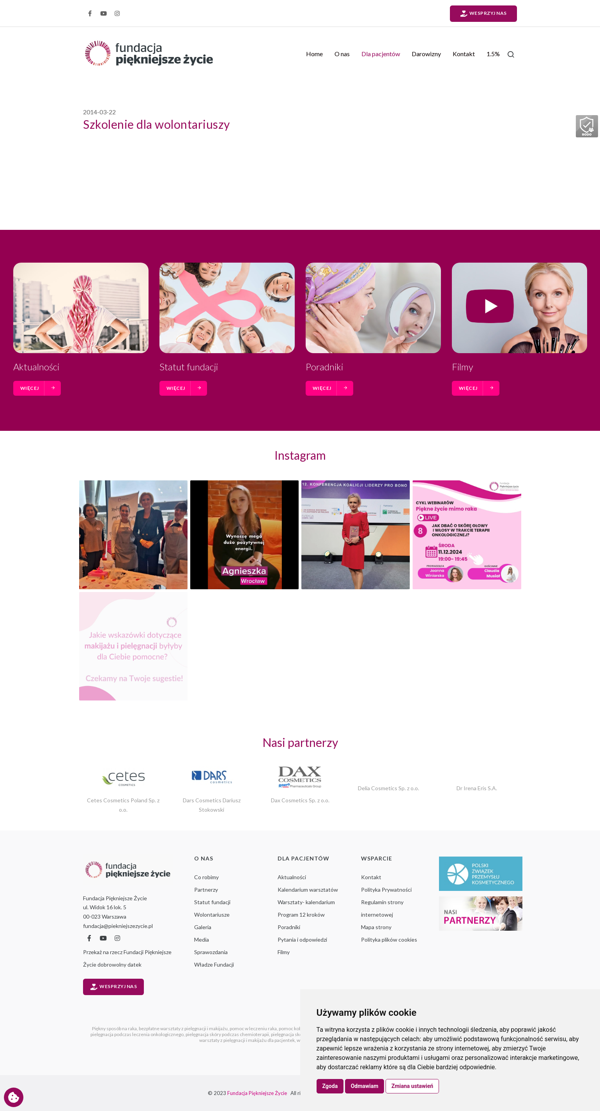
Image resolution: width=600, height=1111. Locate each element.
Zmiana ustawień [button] (412, 1086)
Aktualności (36, 366)
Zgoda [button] (330, 1086)
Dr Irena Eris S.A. (477, 788)
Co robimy (206, 877)
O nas (342, 53)
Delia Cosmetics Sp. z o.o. (388, 788)
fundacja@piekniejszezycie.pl (118, 926)
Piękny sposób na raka (114, 1028)
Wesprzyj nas (483, 13)
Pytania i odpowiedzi (302, 939)
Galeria (202, 927)
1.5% (493, 53)
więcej (38, 388)
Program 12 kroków (301, 914)
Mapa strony (376, 927)
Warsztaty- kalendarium (306, 902)
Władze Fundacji (214, 964)
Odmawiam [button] (365, 1086)
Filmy (462, 366)
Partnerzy (206, 889)
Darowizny (426, 53)
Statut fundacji (188, 366)
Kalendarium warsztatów (308, 889)
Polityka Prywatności (386, 889)
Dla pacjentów (380, 53)
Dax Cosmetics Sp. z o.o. (300, 800)
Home (314, 53)
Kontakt (464, 53)
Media (201, 939)
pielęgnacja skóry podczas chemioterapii (227, 1034)
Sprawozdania (211, 952)
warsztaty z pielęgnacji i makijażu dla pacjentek (247, 1040)
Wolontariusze (212, 914)
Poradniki (324, 366)
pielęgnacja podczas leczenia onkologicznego (137, 1034)
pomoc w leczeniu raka (253, 1028)
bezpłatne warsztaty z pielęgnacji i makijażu (183, 1028)
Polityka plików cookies (389, 939)
